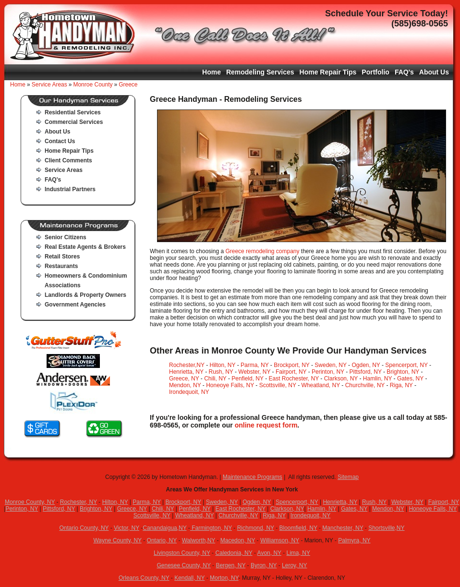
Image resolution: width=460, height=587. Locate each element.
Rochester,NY (187, 365)
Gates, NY (410, 378)
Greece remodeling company (262, 251)
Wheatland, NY (320, 385)
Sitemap (348, 477)
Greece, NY (184, 378)
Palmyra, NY (354, 540)
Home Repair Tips (328, 72)
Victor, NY (126, 528)
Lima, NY (298, 553)
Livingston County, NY (182, 553)
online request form (266, 425)
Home (211, 72)
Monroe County (92, 84)
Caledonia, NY (233, 553)
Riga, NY (401, 385)
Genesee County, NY (183, 565)
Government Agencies (75, 304)
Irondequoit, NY (189, 392)
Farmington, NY (211, 528)
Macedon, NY (237, 540)
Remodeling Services (260, 72)
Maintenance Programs (252, 477)
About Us (434, 72)
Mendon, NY (185, 385)
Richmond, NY (255, 528)
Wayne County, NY (117, 540)
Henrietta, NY (186, 371)
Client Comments (68, 160)
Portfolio (375, 72)
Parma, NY (254, 365)
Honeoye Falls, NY (230, 385)
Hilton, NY (223, 365)
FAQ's (404, 72)
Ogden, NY (365, 365)
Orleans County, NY (144, 578)
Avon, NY (269, 553)
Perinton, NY (328, 371)
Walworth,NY (198, 540)
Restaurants (61, 266)
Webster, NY (254, 371)
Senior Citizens (65, 237)
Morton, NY (224, 578)
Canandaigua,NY (164, 528)
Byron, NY (264, 565)
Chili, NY (215, 378)
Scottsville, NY (277, 385)
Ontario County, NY (84, 528)
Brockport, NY (291, 365)
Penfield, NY (247, 378)
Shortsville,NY (386, 528)
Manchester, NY (342, 528)
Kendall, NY (189, 578)
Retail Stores (62, 256)
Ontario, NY (162, 540)
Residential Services (73, 112)
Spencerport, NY (406, 365)
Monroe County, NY (30, 502)
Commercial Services (74, 122)
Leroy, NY (294, 565)
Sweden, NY (331, 365)
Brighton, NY (403, 371)
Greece (128, 84)
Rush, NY (220, 371)
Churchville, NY (365, 385)
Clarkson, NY (341, 378)
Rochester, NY (78, 502)
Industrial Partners (70, 189)
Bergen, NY (230, 565)
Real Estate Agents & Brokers (85, 247)
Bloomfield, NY (298, 528)
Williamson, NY (279, 540)
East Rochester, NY (293, 378)
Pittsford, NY (366, 371)
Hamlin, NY (377, 378)
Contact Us (60, 141)
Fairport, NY (291, 371)
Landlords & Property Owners (85, 295)
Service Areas (49, 84)
